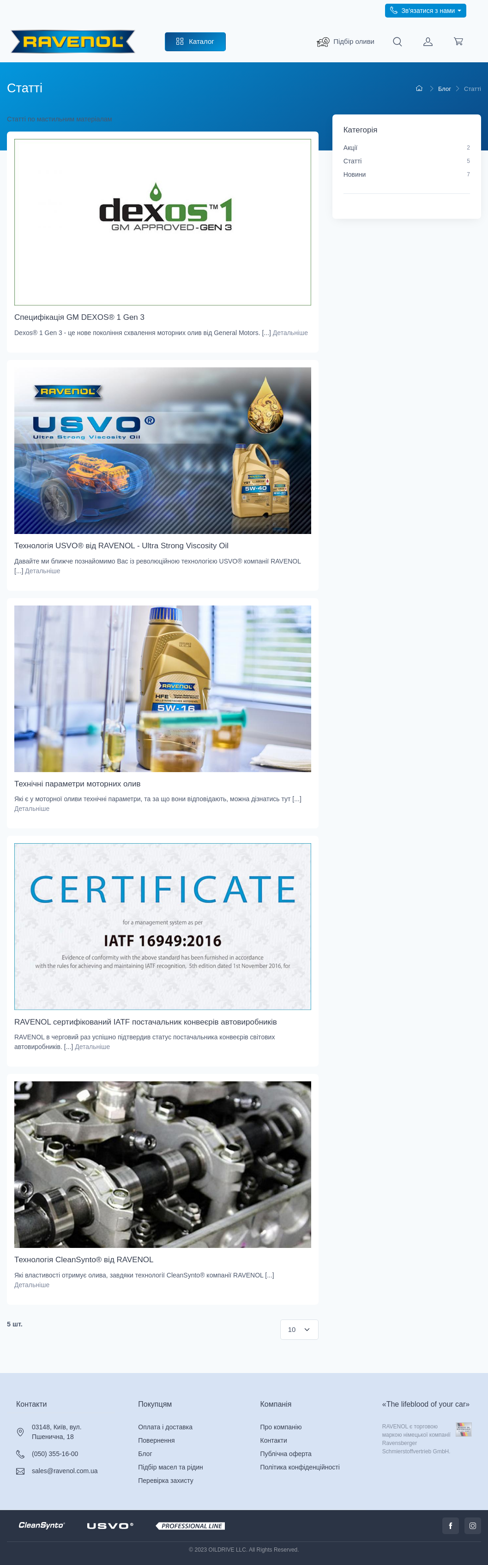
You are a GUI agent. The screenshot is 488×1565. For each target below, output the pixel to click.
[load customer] (428, 41)
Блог (145, 1453)
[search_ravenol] (345, 41)
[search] (397, 41)
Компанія (276, 1404)
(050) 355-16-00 (55, 1453)
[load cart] (458, 42)
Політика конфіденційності (300, 1467)
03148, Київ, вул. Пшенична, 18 (57, 1431)
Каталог (195, 41)
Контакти (31, 1404)
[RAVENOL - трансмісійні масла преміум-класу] (73, 42)
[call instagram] (472, 1525)
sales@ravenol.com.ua (65, 1471)
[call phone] (425, 11)
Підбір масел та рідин (170, 1467)
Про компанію (281, 1427)
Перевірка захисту (165, 1480)
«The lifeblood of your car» (426, 1404)
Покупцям (155, 1404)
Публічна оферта (286, 1453)
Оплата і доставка (165, 1427)
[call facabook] (450, 1525)
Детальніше (290, 332)
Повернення (156, 1440)
